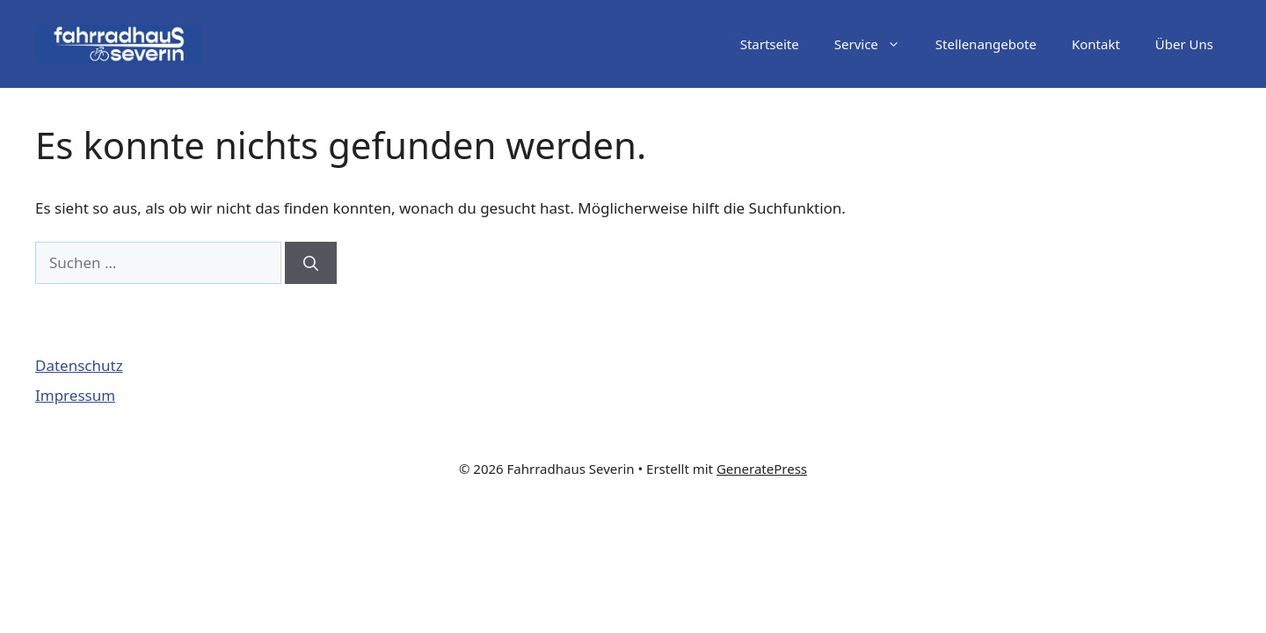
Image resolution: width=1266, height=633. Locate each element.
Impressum (75, 395)
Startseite (769, 44)
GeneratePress (762, 468)
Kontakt (1096, 44)
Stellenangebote (986, 44)
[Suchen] (311, 263)
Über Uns (1184, 44)
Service (876, 44)
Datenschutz (79, 365)
